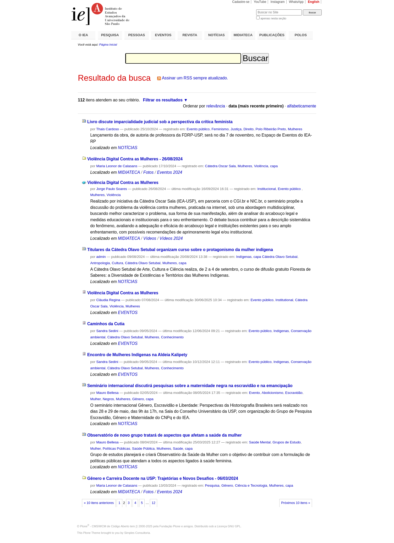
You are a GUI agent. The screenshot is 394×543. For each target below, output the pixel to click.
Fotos (148, 172)
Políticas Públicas (116, 448)
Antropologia (100, 263)
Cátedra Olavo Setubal (142, 263)
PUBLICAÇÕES (271, 35)
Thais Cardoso (107, 129)
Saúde (178, 448)
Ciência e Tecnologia (251, 485)
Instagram (278, 2)
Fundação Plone (170, 526)
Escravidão (294, 393)
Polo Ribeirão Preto (270, 129)
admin (101, 257)
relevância (215, 106)
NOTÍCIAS (216, 35)
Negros (108, 399)
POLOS (301, 35)
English (313, 2)
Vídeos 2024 (171, 238)
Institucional (266, 189)
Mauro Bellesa (107, 393)
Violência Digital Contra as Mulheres (122, 182)
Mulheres (295, 129)
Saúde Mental (259, 442)
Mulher (95, 399)
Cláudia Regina (108, 300)
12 (153, 503)
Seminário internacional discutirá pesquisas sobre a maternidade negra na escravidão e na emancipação (190, 385)
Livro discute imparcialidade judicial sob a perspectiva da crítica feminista (160, 122)
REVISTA (190, 35)
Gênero (138, 399)
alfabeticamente (301, 106)
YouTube (260, 2)
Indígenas (243, 257)
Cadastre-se (240, 2)
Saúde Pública (143, 448)
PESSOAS (136, 35)
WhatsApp (296, 2)
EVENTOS (163, 35)
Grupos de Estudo (286, 442)
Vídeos (149, 238)
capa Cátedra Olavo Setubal (276, 257)
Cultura (117, 263)
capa (274, 166)
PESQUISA (110, 35)
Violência (261, 166)
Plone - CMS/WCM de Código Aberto (104, 526)
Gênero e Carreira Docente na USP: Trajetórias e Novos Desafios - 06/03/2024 (162, 478)
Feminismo (220, 129)
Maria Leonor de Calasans (116, 166)
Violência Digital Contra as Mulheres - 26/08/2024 (135, 159)
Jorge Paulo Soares (111, 189)
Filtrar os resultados (163, 100)
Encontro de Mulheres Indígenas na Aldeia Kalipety (137, 354)
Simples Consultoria (137, 532)
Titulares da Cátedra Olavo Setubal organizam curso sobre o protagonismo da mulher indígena (180, 249)
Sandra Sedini (107, 331)
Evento (254, 393)
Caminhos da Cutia (105, 324)
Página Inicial (108, 44)
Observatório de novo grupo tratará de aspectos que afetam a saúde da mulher (164, 435)
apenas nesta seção (273, 18)
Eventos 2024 (169, 172)
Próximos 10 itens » (295, 503)
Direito (248, 129)
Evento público (198, 129)
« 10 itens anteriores (99, 503)
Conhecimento (172, 337)
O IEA (83, 35)
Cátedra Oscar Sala (220, 166)
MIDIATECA (243, 35)
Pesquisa (212, 485)
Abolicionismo (272, 393)
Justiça (236, 129)
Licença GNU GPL (228, 526)
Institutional (284, 300)
